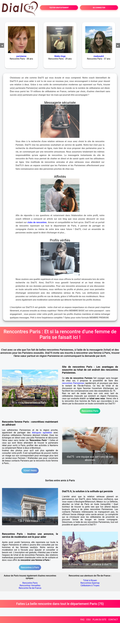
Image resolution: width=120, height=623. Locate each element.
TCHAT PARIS (30, 470)
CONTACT (113, 619)
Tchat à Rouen (90, 580)
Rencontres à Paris (30, 567)
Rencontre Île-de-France (30, 588)
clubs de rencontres (37, 222)
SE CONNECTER (99, 8)
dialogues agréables (42, 432)
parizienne (21, 56)
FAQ (82, 619)
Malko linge (60, 56)
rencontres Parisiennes (73, 383)
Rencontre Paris (30, 583)
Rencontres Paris (90, 411)
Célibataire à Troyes (90, 585)
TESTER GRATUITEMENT (59, 8)
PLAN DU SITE (99, 619)
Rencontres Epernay (90, 583)
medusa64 (99, 56)
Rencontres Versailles (30, 585)
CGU (88, 619)
